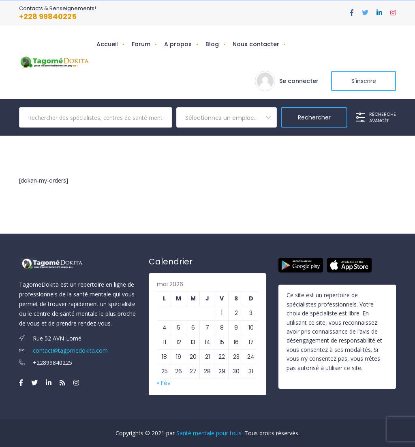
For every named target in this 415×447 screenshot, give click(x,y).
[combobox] (226, 117)
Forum (141, 44)
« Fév (164, 383)
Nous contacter (256, 44)
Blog (212, 44)
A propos (178, 44)
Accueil (107, 44)
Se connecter (299, 81)
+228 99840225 (48, 16)
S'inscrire (363, 81)
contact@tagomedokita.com (63, 350)
